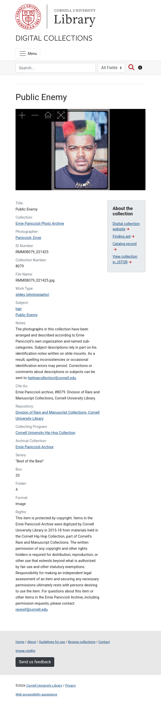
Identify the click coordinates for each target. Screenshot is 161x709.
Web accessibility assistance (36, 694)
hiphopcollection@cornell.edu (52, 378)
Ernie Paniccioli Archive (34, 447)
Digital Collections (54, 38)
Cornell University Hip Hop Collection (45, 433)
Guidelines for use (52, 642)
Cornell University (28, 16)
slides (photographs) (32, 295)
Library (74, 16)
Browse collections (82, 642)
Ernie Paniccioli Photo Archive (40, 223)
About (31, 642)
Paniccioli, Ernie (28, 238)
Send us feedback (35, 661)
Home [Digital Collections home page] (20, 642)
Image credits (25, 651)
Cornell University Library (44, 685)
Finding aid (123, 236)
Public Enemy (26, 315)
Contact (104, 642)
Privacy (70, 685)
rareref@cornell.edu (32, 609)
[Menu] (28, 54)
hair (19, 309)
